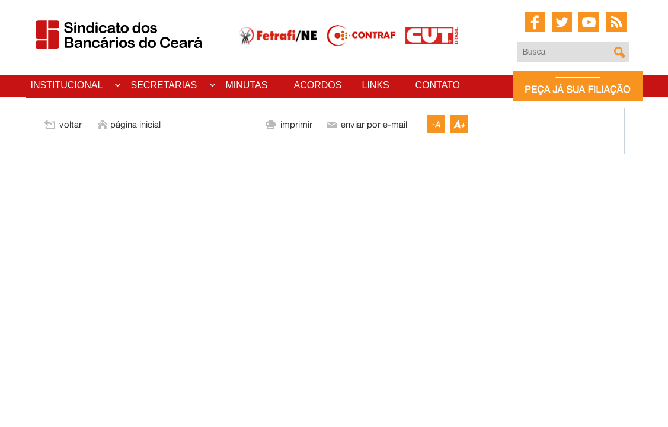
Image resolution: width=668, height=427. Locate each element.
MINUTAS (247, 85)
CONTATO (438, 85)
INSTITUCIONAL (67, 85)
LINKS (375, 85)
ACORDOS (318, 85)
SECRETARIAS (164, 85)
